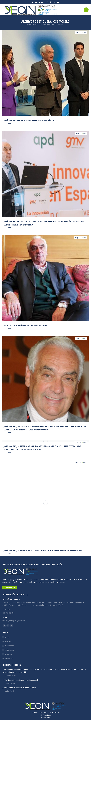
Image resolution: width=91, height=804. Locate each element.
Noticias (8, 654)
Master (8, 641)
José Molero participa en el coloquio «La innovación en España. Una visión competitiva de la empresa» (44, 223)
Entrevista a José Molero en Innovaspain (25, 325)
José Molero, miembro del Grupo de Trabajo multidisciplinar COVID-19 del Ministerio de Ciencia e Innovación (43, 448)
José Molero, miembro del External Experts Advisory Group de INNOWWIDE (43, 550)
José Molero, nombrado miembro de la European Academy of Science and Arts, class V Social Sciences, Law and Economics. (45, 428)
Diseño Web (45, 717)
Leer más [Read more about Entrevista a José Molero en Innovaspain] (8, 329)
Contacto (9, 658)
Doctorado (9, 646)
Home (7, 637)
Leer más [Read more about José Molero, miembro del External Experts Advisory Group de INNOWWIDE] (8, 554)
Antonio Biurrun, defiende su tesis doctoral (19, 688)
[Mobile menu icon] (86, 9)
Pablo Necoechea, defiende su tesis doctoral (20, 680)
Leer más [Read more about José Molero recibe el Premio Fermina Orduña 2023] (8, 124)
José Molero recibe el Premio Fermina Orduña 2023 (30, 120)
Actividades (9, 650)
